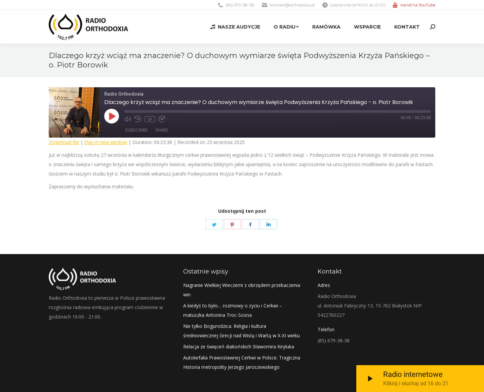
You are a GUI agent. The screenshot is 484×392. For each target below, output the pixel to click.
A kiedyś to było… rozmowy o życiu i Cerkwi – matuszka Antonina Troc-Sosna (232, 310)
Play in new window (105, 142)
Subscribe (136, 130)
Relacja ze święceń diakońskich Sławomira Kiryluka (238, 346)
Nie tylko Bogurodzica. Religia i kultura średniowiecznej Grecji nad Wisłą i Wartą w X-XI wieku (241, 331)
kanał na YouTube (418, 4)
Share (161, 130)
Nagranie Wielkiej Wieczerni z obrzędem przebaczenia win (241, 290)
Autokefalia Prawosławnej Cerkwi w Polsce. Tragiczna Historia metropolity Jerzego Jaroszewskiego (241, 362)
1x (150, 119)
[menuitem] (235, 26)
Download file (64, 142)
